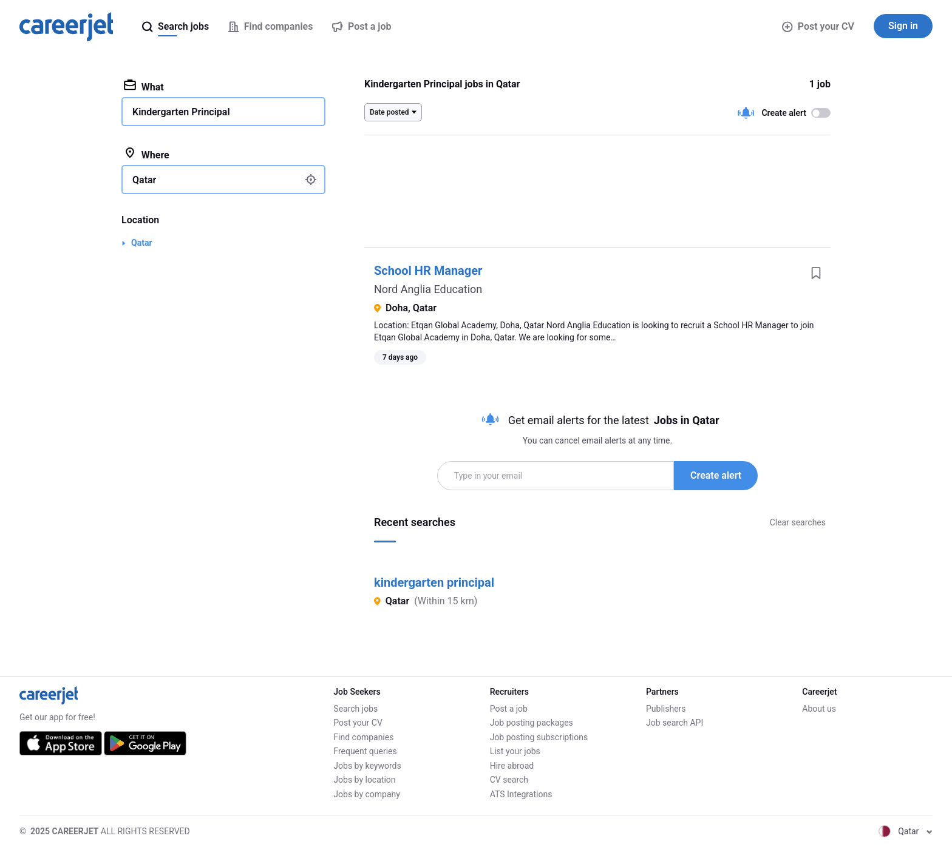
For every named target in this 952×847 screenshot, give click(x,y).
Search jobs (355, 709)
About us (819, 709)
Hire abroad (512, 766)
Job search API (674, 722)
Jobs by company (366, 794)
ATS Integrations (521, 794)
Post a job (509, 709)
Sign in (903, 26)
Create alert (715, 475)
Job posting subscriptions (539, 737)
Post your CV (818, 26)
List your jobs (515, 751)
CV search (509, 780)
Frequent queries (364, 751)
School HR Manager (428, 270)
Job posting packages (531, 722)
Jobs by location (364, 780)
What (144, 86)
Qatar (141, 243)
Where (146, 154)
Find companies (363, 737)
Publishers (666, 709)
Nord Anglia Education (428, 289)
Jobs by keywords (367, 766)
